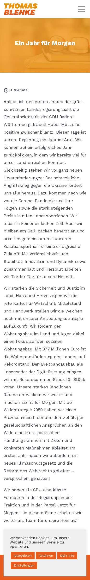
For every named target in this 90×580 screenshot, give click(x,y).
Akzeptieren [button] (23, 555)
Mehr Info (67, 555)
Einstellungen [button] (24, 565)
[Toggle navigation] (81, 9)
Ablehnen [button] (46, 555)
